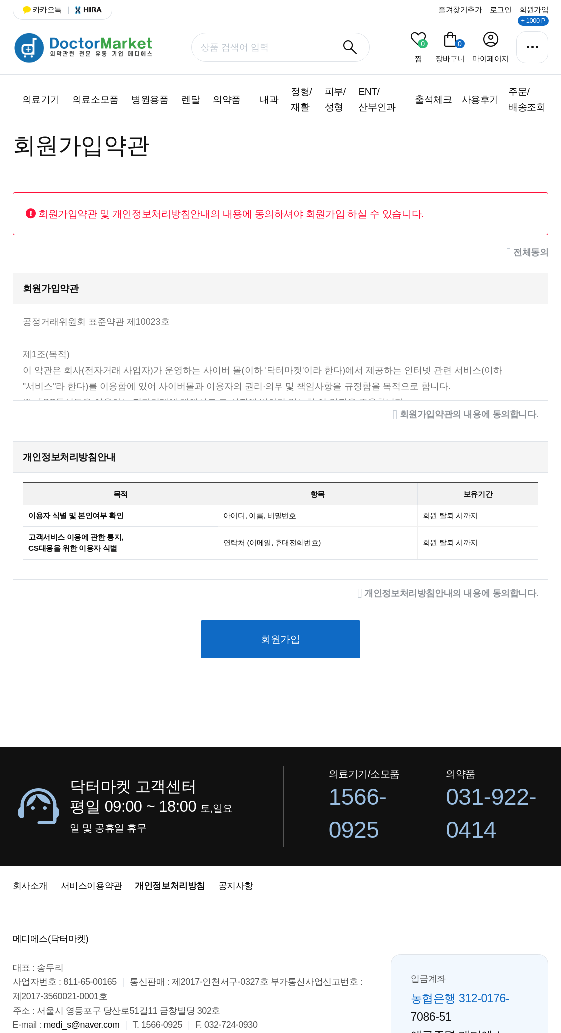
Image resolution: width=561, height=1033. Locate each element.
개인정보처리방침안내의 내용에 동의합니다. (447, 593)
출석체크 (433, 99)
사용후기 (480, 99)
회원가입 (533, 9)
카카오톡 (42, 9)
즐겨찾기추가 (460, 9)
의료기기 (40, 99)
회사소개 (30, 886)
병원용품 (149, 99)
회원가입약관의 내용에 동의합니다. (466, 415)
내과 (269, 99)
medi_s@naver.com (82, 1025)
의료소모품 (95, 99)
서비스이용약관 (91, 886)
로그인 (501, 9)
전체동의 (527, 253)
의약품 (227, 99)
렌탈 (190, 99)
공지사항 (235, 886)
